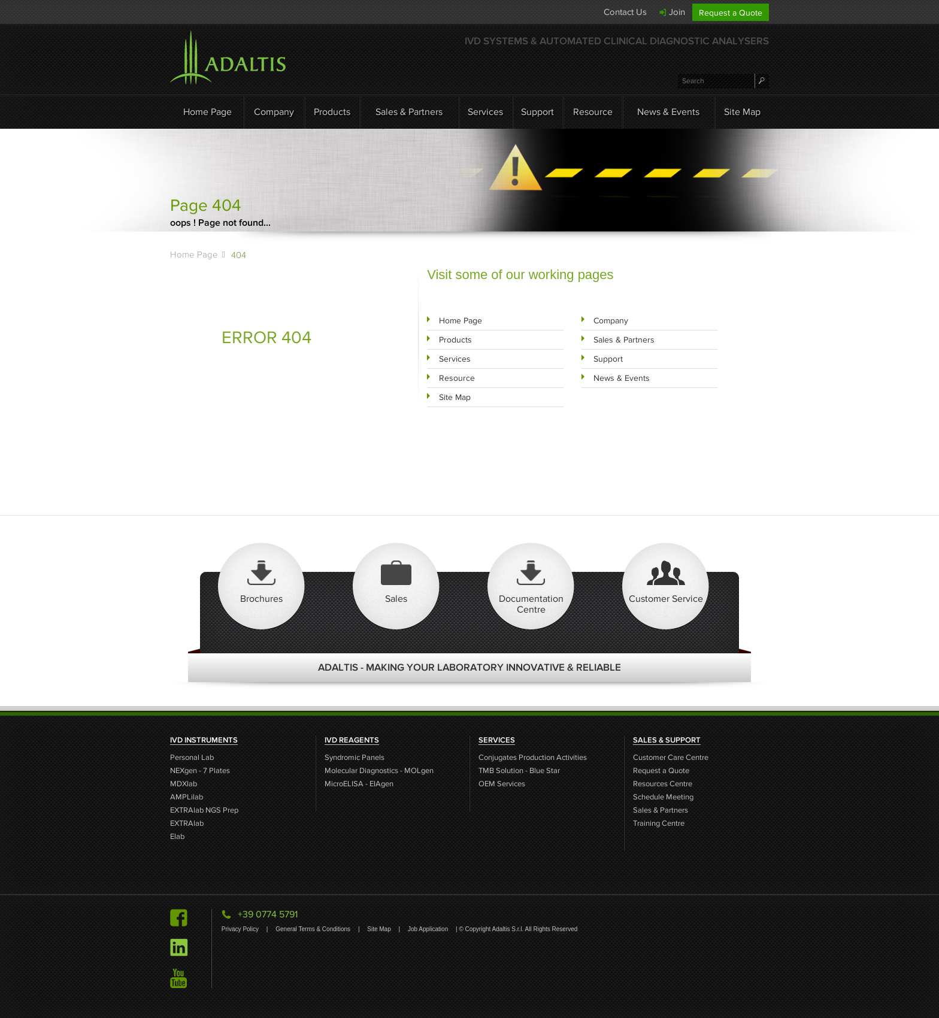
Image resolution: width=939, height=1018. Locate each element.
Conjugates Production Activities (532, 758)
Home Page (207, 112)
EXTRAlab (187, 824)
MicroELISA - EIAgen (359, 784)
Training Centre (658, 824)
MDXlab (183, 784)
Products (332, 112)
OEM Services (501, 784)
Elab (177, 837)
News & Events (668, 112)
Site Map (742, 112)
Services (485, 112)
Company (274, 112)
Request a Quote (730, 12)
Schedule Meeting (663, 797)
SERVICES (496, 740)
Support (537, 112)
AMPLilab (186, 797)
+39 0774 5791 (268, 914)
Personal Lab (192, 758)
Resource (593, 112)
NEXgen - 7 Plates (200, 771)
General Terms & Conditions (313, 929)
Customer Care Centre (670, 758)
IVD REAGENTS (352, 740)
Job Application (429, 929)
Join (677, 12)
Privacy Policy (241, 929)
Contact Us (625, 12)
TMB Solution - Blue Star (519, 771)
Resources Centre (662, 784)
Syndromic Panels (354, 758)
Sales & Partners (409, 112)
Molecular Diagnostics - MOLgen (379, 771)
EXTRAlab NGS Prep (204, 810)
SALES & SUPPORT (667, 740)
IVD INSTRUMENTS (204, 740)
